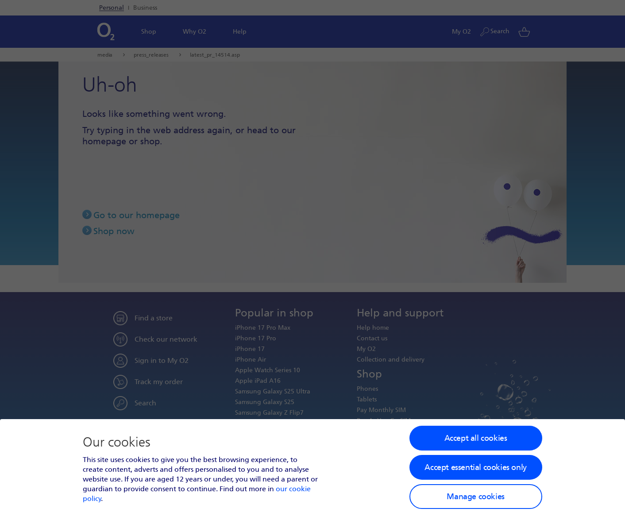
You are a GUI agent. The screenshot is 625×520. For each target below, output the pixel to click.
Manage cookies (475, 496)
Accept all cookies (475, 438)
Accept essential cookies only (475, 467)
